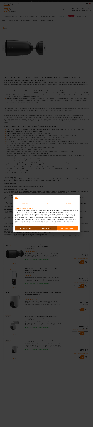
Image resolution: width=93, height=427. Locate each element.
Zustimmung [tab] (25, 203)
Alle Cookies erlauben (67, 228)
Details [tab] (46, 203)
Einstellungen (46, 228)
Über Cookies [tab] (68, 203)
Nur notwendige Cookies (25, 228)
